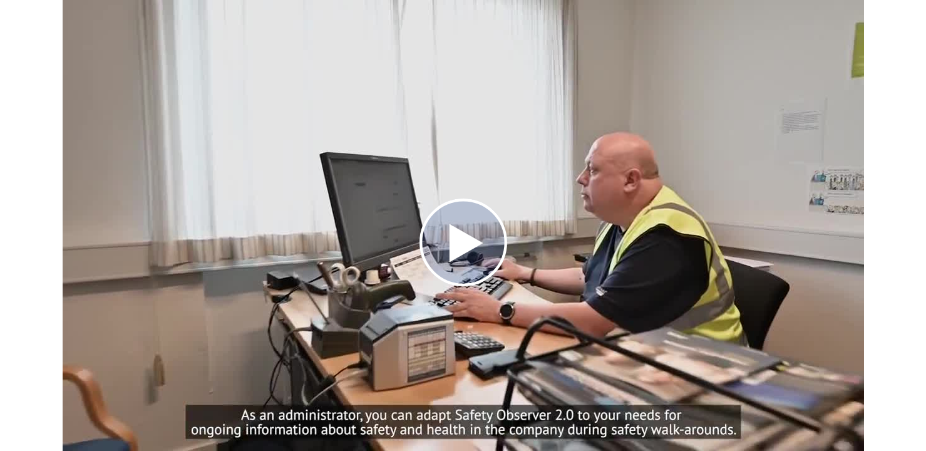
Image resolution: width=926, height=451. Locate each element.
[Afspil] (463, 283)
